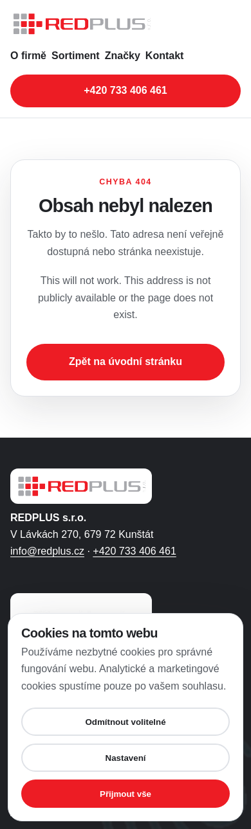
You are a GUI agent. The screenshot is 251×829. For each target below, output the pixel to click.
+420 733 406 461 (134, 551)
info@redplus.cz (47, 551)
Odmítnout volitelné (125, 722)
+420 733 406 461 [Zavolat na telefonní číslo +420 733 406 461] (125, 90)
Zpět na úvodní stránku (125, 361)
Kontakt (164, 55)
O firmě (28, 55)
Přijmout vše (125, 794)
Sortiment (75, 55)
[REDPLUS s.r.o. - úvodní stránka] (125, 23)
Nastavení (126, 758)
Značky (122, 55)
